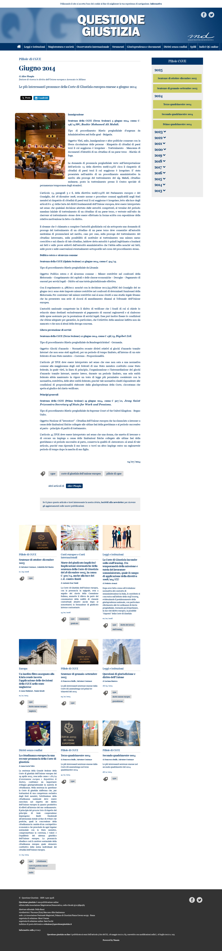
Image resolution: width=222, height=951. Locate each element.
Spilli (193, 46)
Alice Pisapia (27, 76)
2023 (160, 131)
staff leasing (117, 629)
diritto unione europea (37, 706)
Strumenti (118, 46)
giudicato (74, 623)
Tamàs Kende (39, 691)
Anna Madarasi (27, 691)
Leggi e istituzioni (34, 46)
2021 (159, 143)
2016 (160, 172)
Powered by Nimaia (111, 940)
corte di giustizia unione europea (38, 867)
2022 (160, 137)
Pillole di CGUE (27, 554)
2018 (160, 161)
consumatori (83, 619)
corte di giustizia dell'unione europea (81, 473)
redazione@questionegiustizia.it (57, 924)
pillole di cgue (113, 473)
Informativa (156, 3)
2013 (160, 190)
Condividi (41, 98)
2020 (160, 149)
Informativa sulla (30, 930)
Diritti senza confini (175, 46)
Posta (26, 97)
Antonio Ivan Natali (70, 583)
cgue (52, 473)
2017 (160, 167)
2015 (160, 178)
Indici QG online (208, 46)
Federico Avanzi (111, 583)
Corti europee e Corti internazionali (73, 556)
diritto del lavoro (127, 625)
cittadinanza (41, 861)
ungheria (32, 711)
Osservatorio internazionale (93, 46)
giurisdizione (118, 701)
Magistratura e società (61, 46)
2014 (159, 184)
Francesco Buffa (69, 681)
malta (31, 872)
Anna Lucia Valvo (28, 766)
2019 (160, 155)
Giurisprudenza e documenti (144, 46)
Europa (23, 668)
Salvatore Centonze (29, 567)
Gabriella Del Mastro (45, 567)
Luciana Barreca (111, 681)
